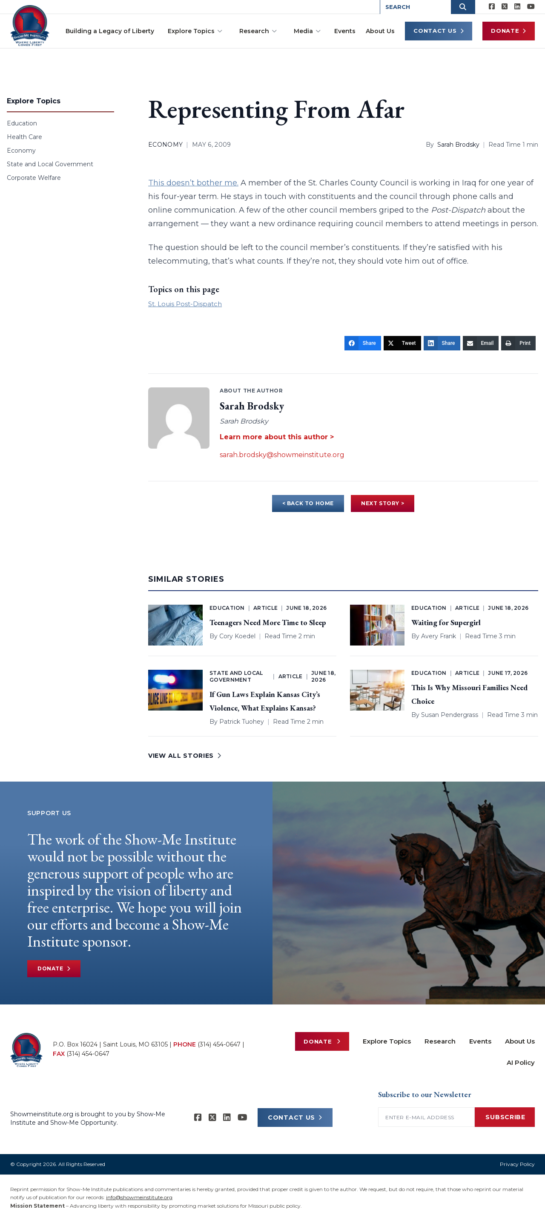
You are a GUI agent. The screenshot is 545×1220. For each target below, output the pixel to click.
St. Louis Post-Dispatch (185, 304)
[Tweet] (402, 343)
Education (22, 123)
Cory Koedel (237, 636)
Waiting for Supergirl (446, 622)
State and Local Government (50, 164)
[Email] (481, 343)
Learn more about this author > (277, 437)
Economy (21, 150)
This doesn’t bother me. (193, 183)
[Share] (362, 343)
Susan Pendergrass (449, 715)
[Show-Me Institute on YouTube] (531, 6)
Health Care (24, 137)
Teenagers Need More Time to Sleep (267, 622)
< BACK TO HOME (308, 503)
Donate (508, 30)
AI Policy (521, 1062)
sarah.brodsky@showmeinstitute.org (282, 455)
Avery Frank (438, 636)
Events (345, 31)
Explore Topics (195, 31)
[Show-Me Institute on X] (505, 6)
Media (307, 31)
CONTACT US (295, 1117)
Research (258, 31)
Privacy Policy (517, 1164)
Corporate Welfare (34, 178)
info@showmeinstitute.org (139, 1197)
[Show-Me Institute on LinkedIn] (517, 6)
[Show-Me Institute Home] (30, 25)
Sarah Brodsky (458, 144)
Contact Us (438, 30)
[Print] (518, 343)
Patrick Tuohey (241, 721)
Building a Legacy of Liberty (110, 31)
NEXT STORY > (382, 503)
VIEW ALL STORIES (184, 755)
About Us (380, 31)
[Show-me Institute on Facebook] (492, 6)
